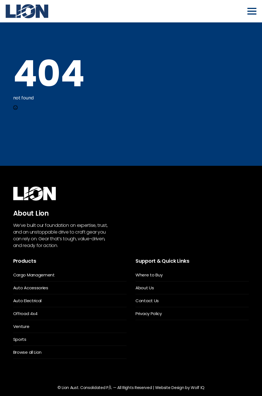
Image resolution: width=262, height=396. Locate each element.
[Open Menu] (251, 11)
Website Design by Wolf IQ (180, 387)
